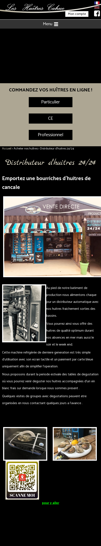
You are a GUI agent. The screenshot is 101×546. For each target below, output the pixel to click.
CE (50, 118)
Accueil (6, 148)
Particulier (50, 102)
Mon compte (77, 14)
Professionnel (50, 135)
